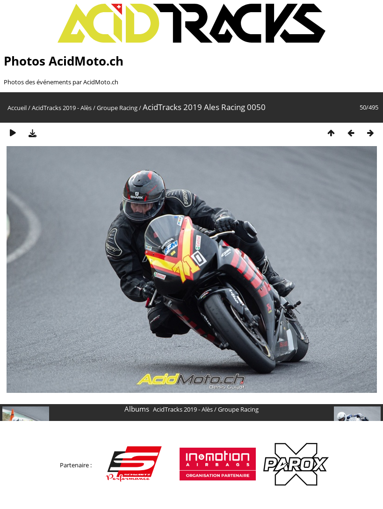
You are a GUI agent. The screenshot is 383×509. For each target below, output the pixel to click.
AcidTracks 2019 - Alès (62, 107)
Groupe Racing (117, 107)
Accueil (17, 107)
